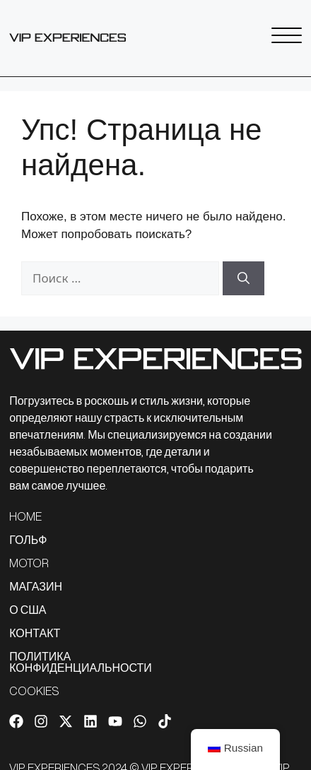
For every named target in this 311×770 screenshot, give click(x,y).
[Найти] (243, 278)
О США (27, 609)
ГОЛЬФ (28, 539)
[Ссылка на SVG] (67, 37)
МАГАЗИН (35, 586)
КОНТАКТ (34, 633)
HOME (25, 516)
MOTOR (29, 563)
